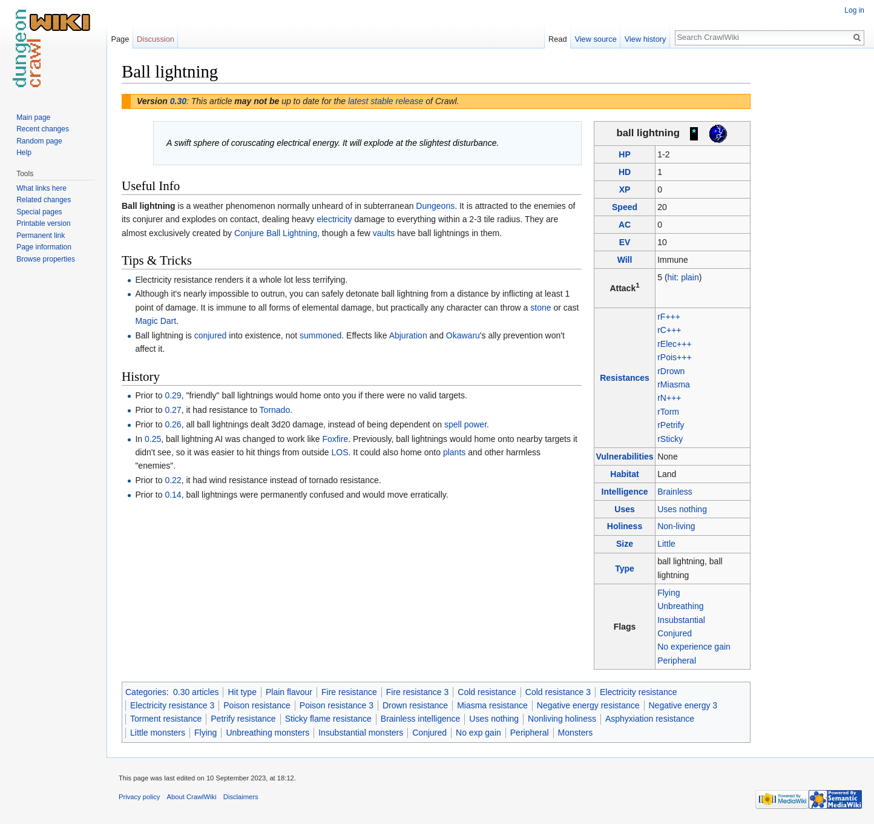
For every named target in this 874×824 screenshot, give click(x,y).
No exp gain (478, 732)
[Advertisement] (811, 242)
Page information (43, 247)
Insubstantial (681, 620)
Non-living (676, 526)
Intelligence (625, 491)
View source (595, 39)
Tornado (275, 410)
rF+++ (668, 316)
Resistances (624, 378)
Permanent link (40, 235)
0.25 (153, 439)
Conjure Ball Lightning (275, 233)
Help (23, 152)
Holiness (624, 526)
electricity (334, 219)
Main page (33, 117)
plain (690, 277)
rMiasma (673, 384)
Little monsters (157, 732)
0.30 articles (195, 692)
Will (624, 260)
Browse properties (45, 259)
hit (672, 277)
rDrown (671, 371)
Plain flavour (289, 692)
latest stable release (386, 101)
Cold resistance (487, 692)
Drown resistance (415, 705)
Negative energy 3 (683, 705)
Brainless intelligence (421, 718)
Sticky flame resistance (328, 718)
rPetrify (670, 425)
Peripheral (676, 660)
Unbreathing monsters (267, 732)
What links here (41, 188)
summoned (320, 335)
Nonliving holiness (562, 718)
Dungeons (435, 206)
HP (624, 154)
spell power (465, 424)
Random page (39, 141)
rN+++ (669, 398)
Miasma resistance (492, 705)
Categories (145, 692)
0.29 (173, 395)
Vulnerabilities (624, 456)
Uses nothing (682, 509)
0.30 (178, 101)
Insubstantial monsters (360, 732)
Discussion (155, 39)
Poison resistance (257, 705)
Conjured (674, 633)
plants (454, 452)
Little (666, 544)
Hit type (242, 692)
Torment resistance (166, 718)
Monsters (575, 732)
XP (625, 189)
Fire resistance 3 (417, 692)
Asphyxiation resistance (649, 718)
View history (645, 39)
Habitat (624, 474)
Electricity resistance (638, 692)
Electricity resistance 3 (172, 705)
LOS (339, 452)
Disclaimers (240, 796)
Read (557, 39)
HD (625, 172)
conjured (210, 335)
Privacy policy (139, 796)
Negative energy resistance (588, 705)
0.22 (173, 480)
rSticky (670, 439)
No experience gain (694, 646)
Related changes (43, 200)
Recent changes (42, 129)
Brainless (674, 491)
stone (540, 307)
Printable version (43, 223)
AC (625, 224)
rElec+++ (674, 344)
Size (624, 544)
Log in (854, 10)
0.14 (173, 494)
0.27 (173, 410)
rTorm (668, 412)
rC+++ (669, 330)
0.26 (173, 424)
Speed (624, 207)
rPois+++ (674, 357)
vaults (384, 233)
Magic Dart (155, 321)
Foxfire (335, 439)
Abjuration (408, 335)
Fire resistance (349, 692)
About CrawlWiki (192, 796)
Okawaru (463, 335)
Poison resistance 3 (336, 705)
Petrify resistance (243, 718)
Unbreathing (680, 606)
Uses (624, 509)
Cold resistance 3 (558, 692)
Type (624, 568)
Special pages (39, 212)
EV (625, 242)
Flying (668, 593)
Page (120, 39)
